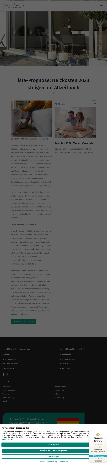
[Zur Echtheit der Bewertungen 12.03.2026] (98, 459)
